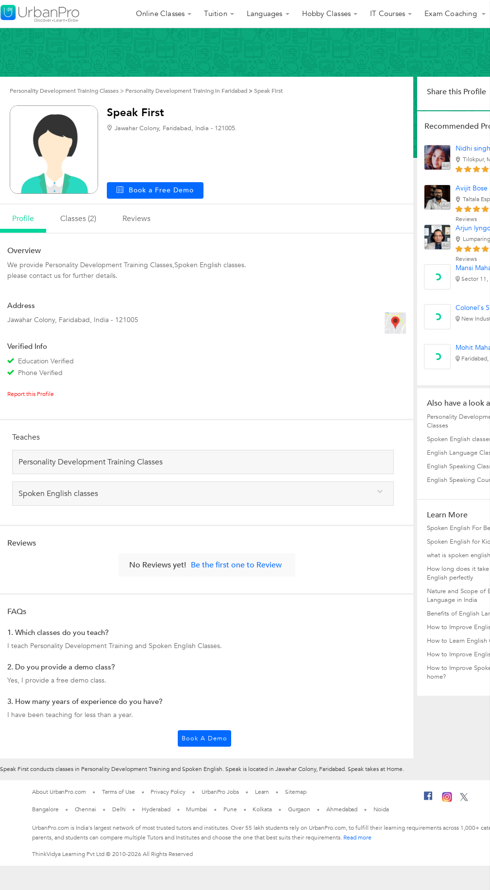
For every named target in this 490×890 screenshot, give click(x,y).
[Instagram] (447, 800)
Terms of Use (118, 792)
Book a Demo (204, 738)
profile (23, 218)
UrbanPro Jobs (220, 792)
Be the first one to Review (236, 565)
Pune (230, 809)
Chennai (85, 809)
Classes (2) (78, 218)
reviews (136, 218)
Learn (262, 792)
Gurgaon (299, 809)
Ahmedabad (341, 809)
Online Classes (160, 13)
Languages (265, 13)
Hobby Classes (326, 13)
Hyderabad (156, 809)
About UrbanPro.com (58, 792)
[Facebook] (428, 800)
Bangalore (45, 809)
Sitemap (295, 792)
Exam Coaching (451, 13)
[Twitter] (464, 799)
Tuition (215, 13)
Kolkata (262, 809)
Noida (381, 809)
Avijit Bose (472, 188)
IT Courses (387, 13)
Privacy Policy (168, 792)
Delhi (119, 809)
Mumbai (196, 809)
